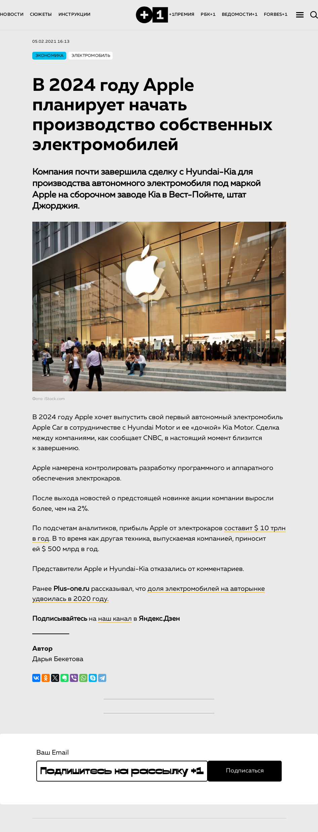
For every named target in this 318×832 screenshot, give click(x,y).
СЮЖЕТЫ (41, 14)
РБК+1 (208, 14)
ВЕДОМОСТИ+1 (239, 14)
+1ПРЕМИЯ (181, 14)
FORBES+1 (275, 14)
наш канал (115, 618)
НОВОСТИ (12, 14)
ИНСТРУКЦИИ (74, 14)
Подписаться (245, 771)
